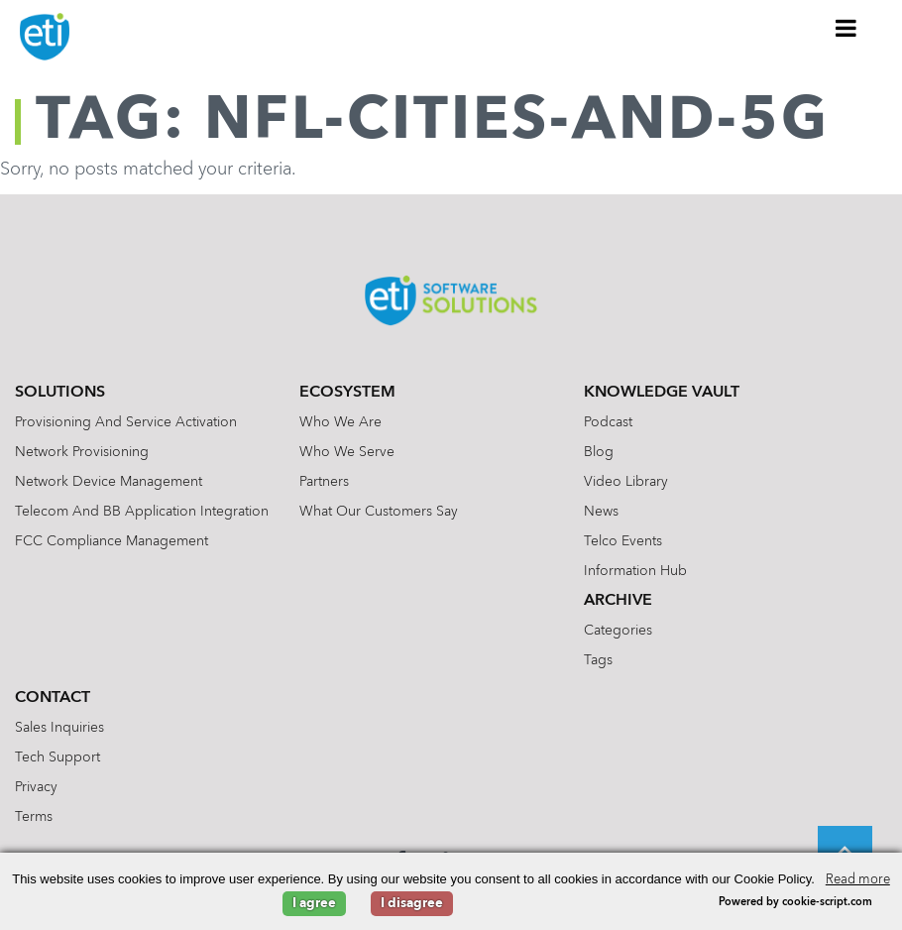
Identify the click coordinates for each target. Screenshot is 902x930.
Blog (599, 452)
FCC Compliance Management (111, 541)
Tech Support (57, 757)
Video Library (626, 482)
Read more (858, 879)
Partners (324, 482)
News (601, 512)
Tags (598, 660)
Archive (618, 601)
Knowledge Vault (661, 393)
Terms (34, 817)
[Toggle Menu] (846, 28)
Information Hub (635, 571)
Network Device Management (108, 482)
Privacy (36, 787)
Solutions (60, 393)
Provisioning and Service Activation (126, 422)
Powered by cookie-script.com (795, 902)
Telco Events (623, 541)
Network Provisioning (82, 452)
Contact (52, 698)
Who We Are (340, 422)
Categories (618, 631)
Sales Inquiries (59, 728)
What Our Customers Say (378, 512)
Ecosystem (347, 393)
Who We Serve (347, 452)
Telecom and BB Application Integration (142, 512)
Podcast (608, 422)
